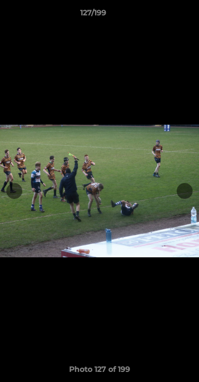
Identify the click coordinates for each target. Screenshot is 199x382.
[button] (160, 15)
